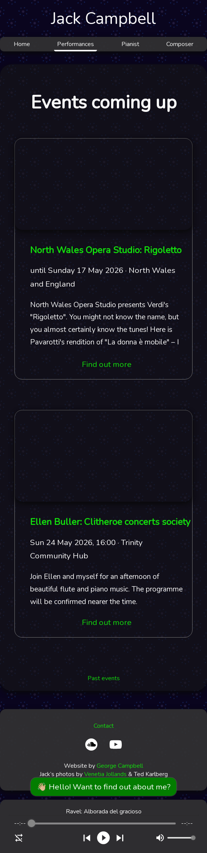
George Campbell (120, 766)
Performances (75, 44)
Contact (104, 726)
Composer (179, 44)
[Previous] (87, 838)
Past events (104, 678)
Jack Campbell (103, 18)
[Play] (103, 837)
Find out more (107, 364)
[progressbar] (103, 823)
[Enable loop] (19, 838)
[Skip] (120, 838)
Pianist (130, 44)
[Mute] (160, 838)
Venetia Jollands (105, 774)
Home (22, 44)
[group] (103, 832)
